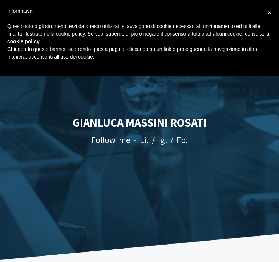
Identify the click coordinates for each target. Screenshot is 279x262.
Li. (144, 140)
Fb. (182, 140)
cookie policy (23, 41)
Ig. (162, 140)
